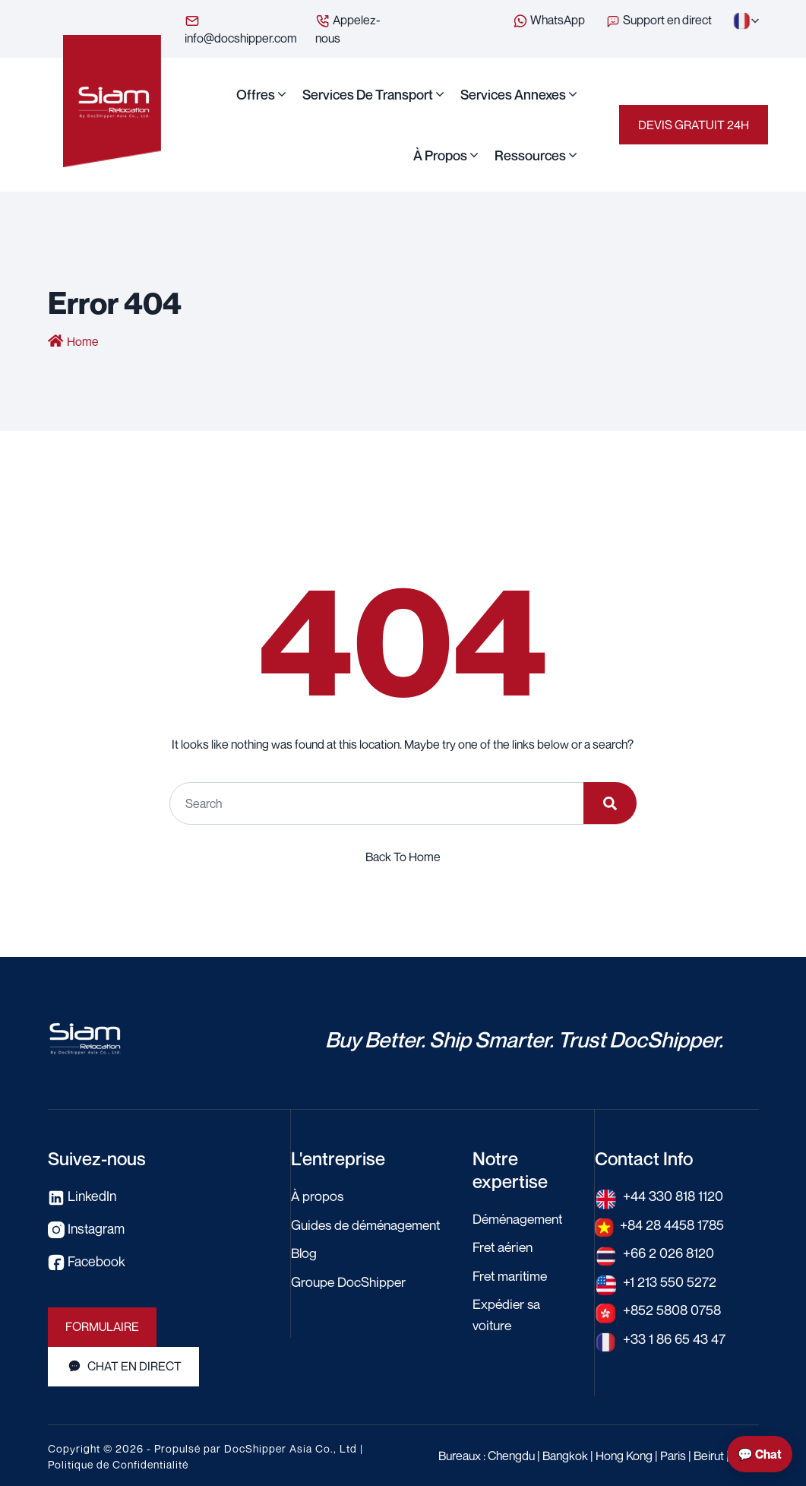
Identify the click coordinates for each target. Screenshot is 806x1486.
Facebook (86, 1259)
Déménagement (520, 1218)
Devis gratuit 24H (693, 124)
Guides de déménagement (369, 1223)
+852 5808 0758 (673, 1308)
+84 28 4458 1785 (673, 1223)
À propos (440, 155)
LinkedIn (83, 1195)
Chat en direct (123, 1365)
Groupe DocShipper (350, 1280)
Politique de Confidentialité (118, 1462)
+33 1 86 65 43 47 (674, 1336)
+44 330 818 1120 (674, 1195)
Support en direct (659, 19)
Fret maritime (511, 1274)
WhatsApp (549, 20)
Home (83, 342)
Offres (255, 94)
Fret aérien (504, 1246)
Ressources (530, 155)
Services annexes (513, 94)
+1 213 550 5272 (669, 1280)
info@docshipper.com (241, 29)
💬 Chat (760, 1454)
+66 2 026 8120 (669, 1252)
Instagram (87, 1227)
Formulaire (102, 1325)
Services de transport (367, 94)
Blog (304, 1252)
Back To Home (403, 856)
